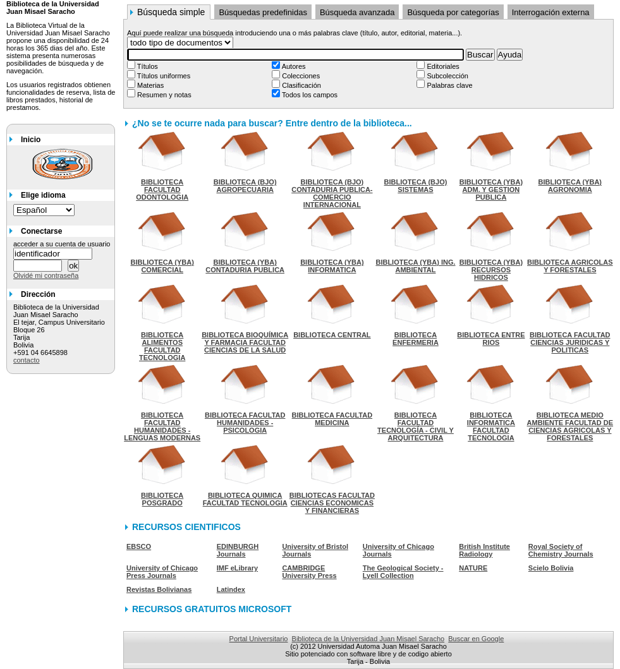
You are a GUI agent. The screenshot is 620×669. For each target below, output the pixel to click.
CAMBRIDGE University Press (309, 571)
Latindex (231, 589)
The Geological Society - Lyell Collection (403, 571)
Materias (149, 85)
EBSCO (138, 546)
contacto (26, 360)
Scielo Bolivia (551, 568)
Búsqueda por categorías (453, 12)
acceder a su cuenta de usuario (62, 244)
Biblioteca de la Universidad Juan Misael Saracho (368, 638)
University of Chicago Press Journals (162, 571)
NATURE (473, 568)
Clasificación (300, 85)
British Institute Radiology (484, 550)
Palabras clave (448, 85)
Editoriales (442, 66)
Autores (292, 66)
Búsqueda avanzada (357, 12)
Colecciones (300, 76)
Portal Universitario (258, 638)
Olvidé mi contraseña (45, 275)
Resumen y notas (163, 95)
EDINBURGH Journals (238, 550)
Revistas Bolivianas (158, 589)
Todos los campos (308, 95)
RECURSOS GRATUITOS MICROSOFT (211, 609)
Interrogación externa (551, 12)
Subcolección (446, 76)
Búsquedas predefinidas (263, 12)
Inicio (30, 139)
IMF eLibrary (237, 568)
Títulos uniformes (162, 76)
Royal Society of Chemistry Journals (560, 550)
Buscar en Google (476, 638)
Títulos (146, 66)
